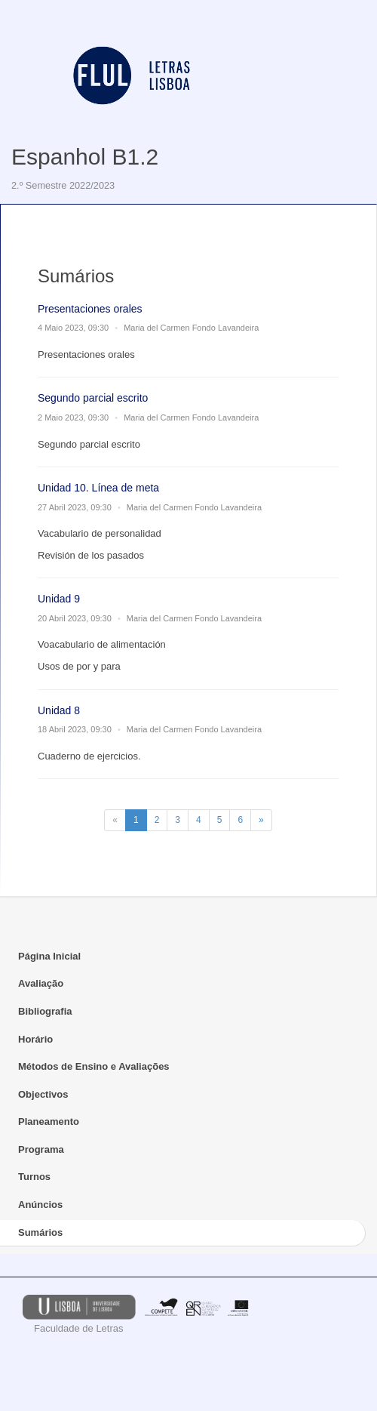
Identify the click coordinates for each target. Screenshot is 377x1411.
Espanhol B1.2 (84, 156)
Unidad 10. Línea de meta (98, 488)
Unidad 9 (59, 599)
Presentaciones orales (90, 309)
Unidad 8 (59, 710)
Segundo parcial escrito (93, 398)
